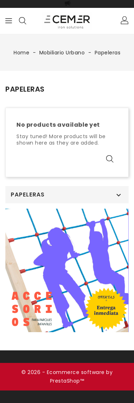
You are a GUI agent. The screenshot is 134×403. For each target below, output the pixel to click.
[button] (125, 21)
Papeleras (28, 194)
